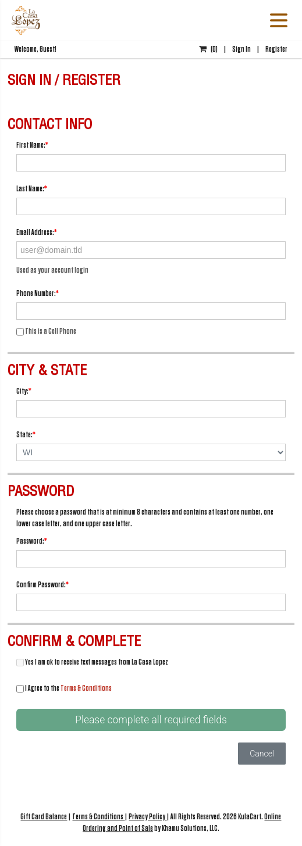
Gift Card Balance (43, 817)
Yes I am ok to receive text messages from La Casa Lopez (92, 662)
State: (25, 435)
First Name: (32, 145)
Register (276, 49)
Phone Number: (37, 293)
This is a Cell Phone (46, 331)
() (208, 49)
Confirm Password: (42, 585)
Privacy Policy (147, 817)
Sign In (241, 49)
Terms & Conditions (86, 688)
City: (23, 391)
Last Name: (31, 189)
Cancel (262, 753)
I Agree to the (64, 688)
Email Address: (36, 232)
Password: (31, 541)
